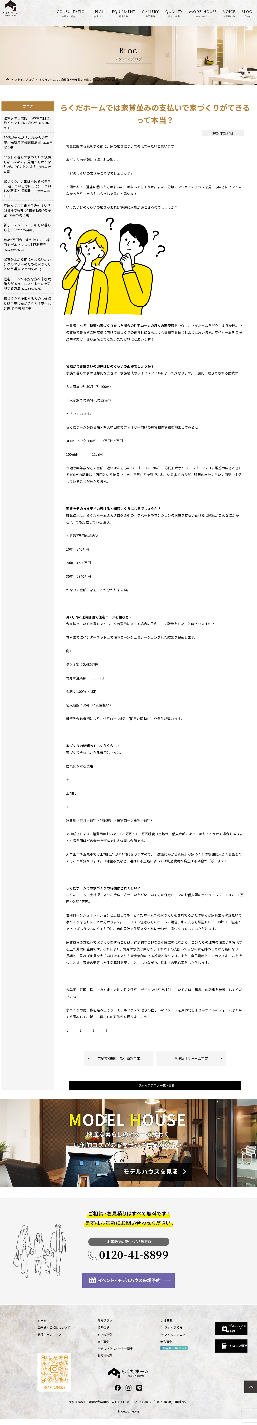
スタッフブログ (24, 79)
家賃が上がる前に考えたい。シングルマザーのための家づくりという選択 (27, 264)
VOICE (229, 13)
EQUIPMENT (124, 13)
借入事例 (144, 1347)
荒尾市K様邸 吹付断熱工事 (118, 1058)
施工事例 (92, 1347)
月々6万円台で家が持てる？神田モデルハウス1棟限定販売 (27, 244)
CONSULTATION (72, 13)
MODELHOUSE (203, 13)
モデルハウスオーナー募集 (104, 1354)
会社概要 (144, 1326)
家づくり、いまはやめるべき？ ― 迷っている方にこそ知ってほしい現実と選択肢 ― (27, 188)
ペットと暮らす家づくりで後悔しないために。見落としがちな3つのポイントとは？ (27, 163)
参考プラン (93, 1326)
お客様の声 (93, 1361)
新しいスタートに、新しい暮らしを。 (27, 227)
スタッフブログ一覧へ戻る (154, 1090)
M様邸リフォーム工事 (191, 1058)
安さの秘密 (93, 1340)
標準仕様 (92, 1333)
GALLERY (150, 13)
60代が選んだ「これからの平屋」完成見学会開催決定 (28, 142)
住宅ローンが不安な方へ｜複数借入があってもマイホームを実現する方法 (27, 283)
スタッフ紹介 (151, 1333)
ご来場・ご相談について (53, 1333)
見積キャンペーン (49, 1340)
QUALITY (174, 13)
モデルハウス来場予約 (210, 1329)
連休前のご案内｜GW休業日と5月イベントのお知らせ (27, 122)
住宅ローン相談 (208, 1348)
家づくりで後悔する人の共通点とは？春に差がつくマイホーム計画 (27, 303)
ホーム (41, 1326)
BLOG (247, 13)
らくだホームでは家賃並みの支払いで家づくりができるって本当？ (80, 79)
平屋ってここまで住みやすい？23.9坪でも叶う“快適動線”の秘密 (27, 210)
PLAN (100, 13)
